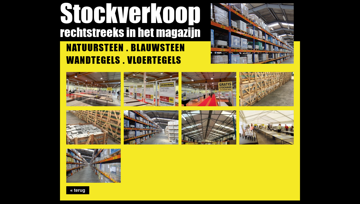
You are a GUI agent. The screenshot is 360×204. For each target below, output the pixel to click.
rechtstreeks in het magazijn (130, 32)
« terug (77, 190)
